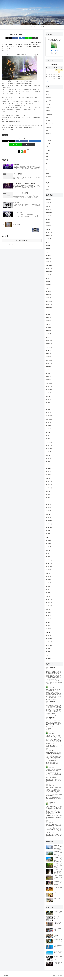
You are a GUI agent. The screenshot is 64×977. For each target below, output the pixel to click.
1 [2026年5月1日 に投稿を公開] (56, 70)
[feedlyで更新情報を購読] (22, 151)
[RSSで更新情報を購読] (25, 151)
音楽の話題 (5, 135)
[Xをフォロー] (19, 151)
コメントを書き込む (22, 240)
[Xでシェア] (9, 38)
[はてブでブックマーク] (22, 38)
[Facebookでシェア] (15, 38)
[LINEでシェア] (28, 38)
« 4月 (47, 81)
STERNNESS (54, 50)
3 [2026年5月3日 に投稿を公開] (61, 70)
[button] (35, 38)
